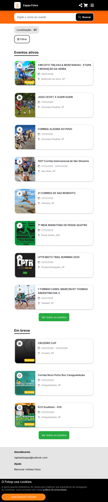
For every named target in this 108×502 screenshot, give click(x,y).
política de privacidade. (55, 489)
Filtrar (22, 39)
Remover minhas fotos (27, 469)
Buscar (84, 17)
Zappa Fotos (30, 5)
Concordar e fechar (23, 497)
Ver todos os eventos (54, 317)
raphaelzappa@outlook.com (30, 457)
